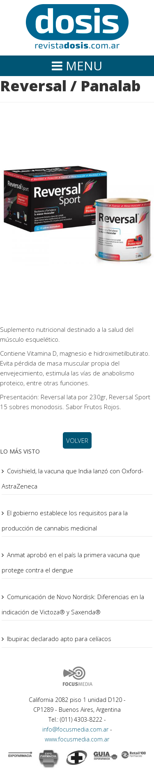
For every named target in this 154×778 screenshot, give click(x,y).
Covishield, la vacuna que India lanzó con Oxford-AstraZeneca (72, 478)
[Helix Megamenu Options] (77, 66)
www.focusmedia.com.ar (77, 739)
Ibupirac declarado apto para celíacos (59, 638)
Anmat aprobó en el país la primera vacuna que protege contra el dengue (71, 562)
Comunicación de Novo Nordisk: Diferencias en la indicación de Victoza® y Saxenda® (73, 604)
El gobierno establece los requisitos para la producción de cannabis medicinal (65, 520)
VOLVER (77, 440)
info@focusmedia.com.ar (76, 729)
